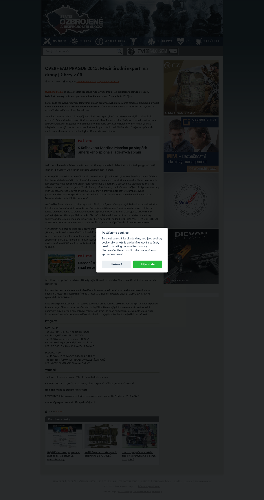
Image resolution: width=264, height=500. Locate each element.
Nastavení (116, 264)
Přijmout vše (148, 264)
